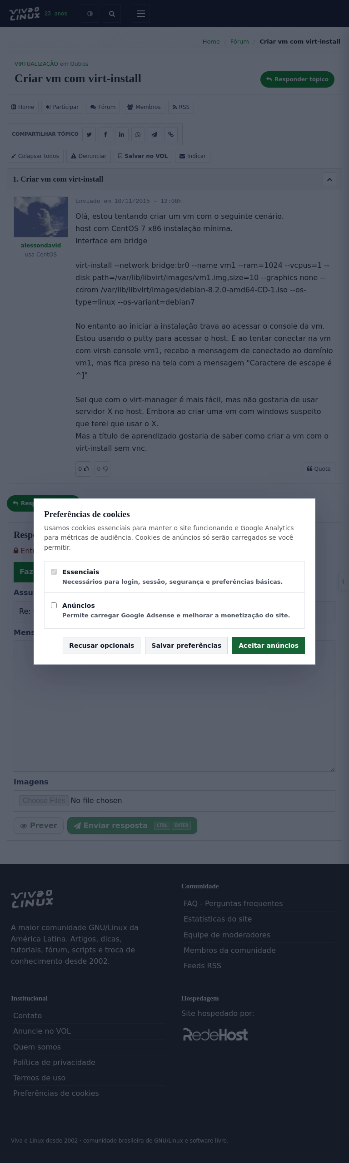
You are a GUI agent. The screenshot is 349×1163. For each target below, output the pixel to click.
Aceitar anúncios (269, 645)
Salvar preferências (186, 645)
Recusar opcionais (101, 645)
